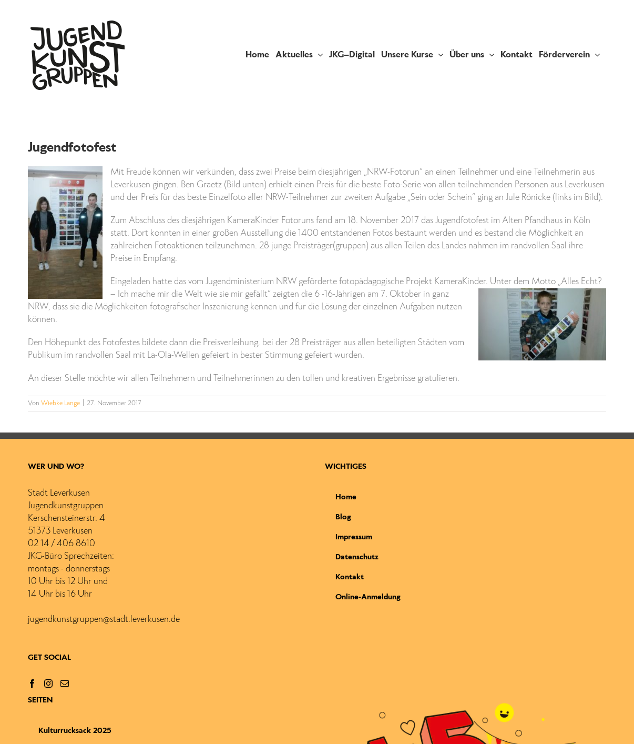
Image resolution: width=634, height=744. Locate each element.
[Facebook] (32, 683)
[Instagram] (48, 683)
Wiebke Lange (60, 403)
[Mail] (64, 683)
